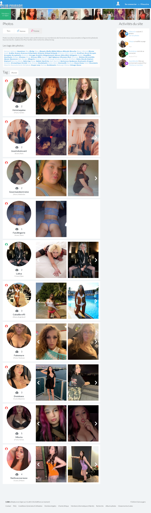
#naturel (7, 61)
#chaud (47, 53)
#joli (19, 59)
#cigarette (73, 53)
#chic (67, 53)
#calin (6, 53)
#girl (50, 57)
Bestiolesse (133, 51)
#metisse (65, 59)
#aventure (21, 51)
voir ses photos (134, 35)
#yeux (79, 65)
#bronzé (85, 51)
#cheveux (61, 53)
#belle (48, 51)
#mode (84, 59)
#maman (43, 59)
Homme (21, 31)
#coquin (93, 53)
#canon (17, 53)
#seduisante (43, 63)
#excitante (8, 57)
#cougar (32, 55)
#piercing (26, 61)
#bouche (73, 51)
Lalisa (19, 273)
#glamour (56, 57)
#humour (75, 57)
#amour (7, 51)
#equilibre (87, 55)
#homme (63, 57)
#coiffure (80, 53)
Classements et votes (125, 506)
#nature (90, 59)
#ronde (24, 63)
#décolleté (65, 55)
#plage (33, 61)
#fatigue (16, 57)
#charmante (32, 53)
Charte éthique (63, 506)
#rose (30, 63)
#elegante (73, 55)
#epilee (80, 55)
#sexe (76, 63)
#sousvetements (16, 65)
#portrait (57, 61)
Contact (8, 506)
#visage (73, 65)
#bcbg (31, 51)
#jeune (6, 59)
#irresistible (89, 57)
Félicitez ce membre (136, 65)
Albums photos (111, 506)
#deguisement (48, 55)
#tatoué (67, 65)
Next (147, 14)
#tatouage (60, 65)
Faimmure (19, 355)
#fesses (34, 57)
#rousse (35, 63)
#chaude (54, 53)
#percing (14, 61)
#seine (50, 63)
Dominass (19, 396)
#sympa (43, 65)
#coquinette (16, 55)
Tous (8, 31)
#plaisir (39, 61)
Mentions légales (50, 506)
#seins (55, 63)
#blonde (66, 51)
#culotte (39, 55)
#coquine (7, 55)
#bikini (54, 51)
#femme (22, 57)
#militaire (72, 59)
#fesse (28, 57)
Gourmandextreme (19, 191)
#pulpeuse (73, 61)
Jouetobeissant (19, 151)
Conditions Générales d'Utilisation (30, 506)
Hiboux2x (132, 31)
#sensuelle (62, 63)
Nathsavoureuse (18, 478)
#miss (78, 59)
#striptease (27, 65)
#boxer (79, 51)
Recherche (100, 506)
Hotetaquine (19, 110)
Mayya (131, 41)
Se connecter (131, 4)
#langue (25, 59)
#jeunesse (14, 59)
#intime (82, 57)
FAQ (14, 506)
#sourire (7, 65)
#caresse (24, 53)
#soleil (86, 63)
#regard (90, 61)
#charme (41, 53)
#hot (69, 57)
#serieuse (70, 63)
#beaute (43, 51)
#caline (11, 53)
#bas (27, 51)
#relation (7, 63)
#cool (87, 53)
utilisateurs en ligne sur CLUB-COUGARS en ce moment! (27, 502)
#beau (37, 51)
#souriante (93, 63)
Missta (19, 437)
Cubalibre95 (19, 314)
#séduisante (51, 65)
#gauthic (45, 57)
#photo (20, 61)
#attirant (13, 51)
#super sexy (35, 65)
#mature (58, 59)
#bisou (59, 51)
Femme (35, 31)
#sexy (81, 63)
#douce (57, 55)
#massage (51, 59)
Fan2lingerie (19, 232)
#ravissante (82, 61)
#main (37, 59)
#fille (39, 57)
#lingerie (31, 59)
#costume (25, 55)
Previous (13, 14)
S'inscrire (145, 4)
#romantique (16, 63)
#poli (51, 61)
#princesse (65, 61)
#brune (91, 51)
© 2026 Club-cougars (138, 502)
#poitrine (45, 61)
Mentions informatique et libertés (82, 506)
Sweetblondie (133, 61)
